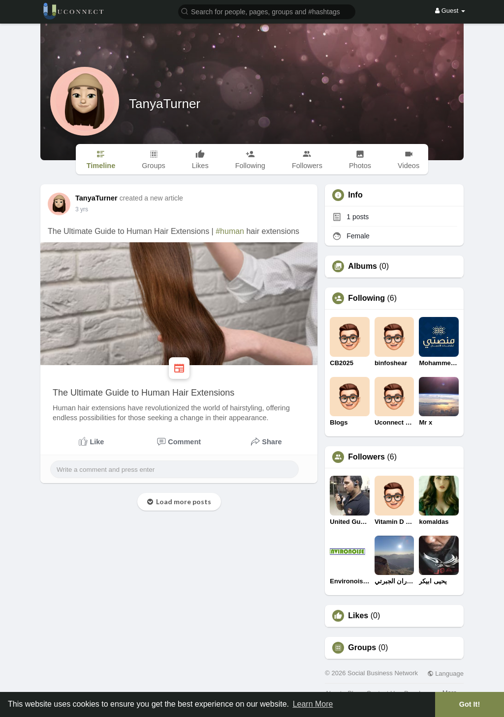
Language (445, 673)
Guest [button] (450, 10)
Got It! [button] (469, 704)
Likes (358, 616)
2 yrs (81, 209)
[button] (267, 11)
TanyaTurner (164, 103)
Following (366, 298)
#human (230, 231)
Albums (362, 266)
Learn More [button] (313, 704)
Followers (366, 457)
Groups (362, 648)
